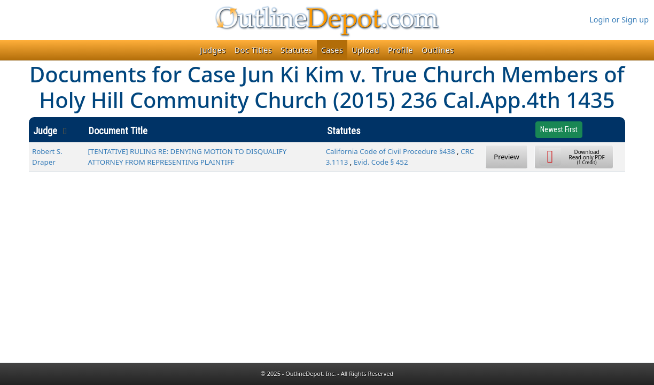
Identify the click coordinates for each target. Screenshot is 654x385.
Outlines (438, 50)
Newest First (559, 129)
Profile (400, 50)
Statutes (296, 50)
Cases (332, 50)
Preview (506, 156)
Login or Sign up (619, 19)
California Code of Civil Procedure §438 (390, 151)
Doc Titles (253, 50)
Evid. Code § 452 (381, 162)
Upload (365, 50)
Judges (213, 50)
